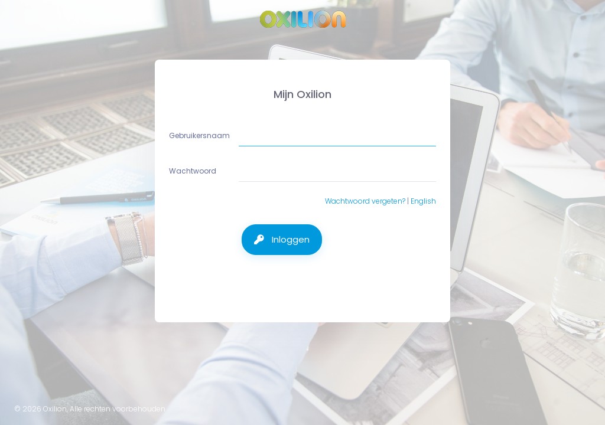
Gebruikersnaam (200, 135)
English (423, 201)
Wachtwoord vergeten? (365, 201)
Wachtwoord (193, 171)
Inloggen (289, 239)
